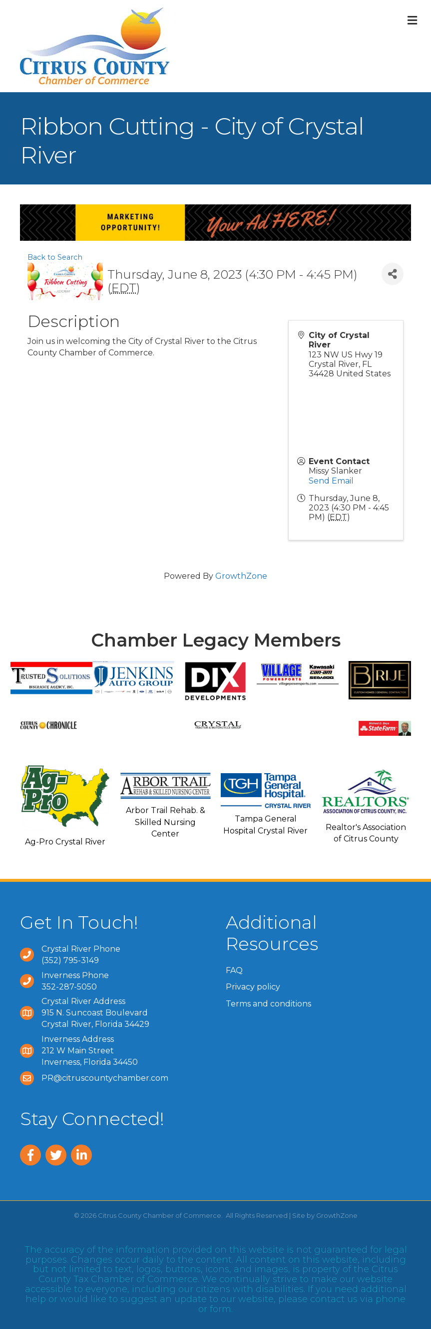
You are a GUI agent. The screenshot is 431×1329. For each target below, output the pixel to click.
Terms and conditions (268, 1003)
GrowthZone (241, 576)
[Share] (393, 274)
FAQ (234, 970)
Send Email (331, 481)
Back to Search (54, 257)
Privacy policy (253, 987)
